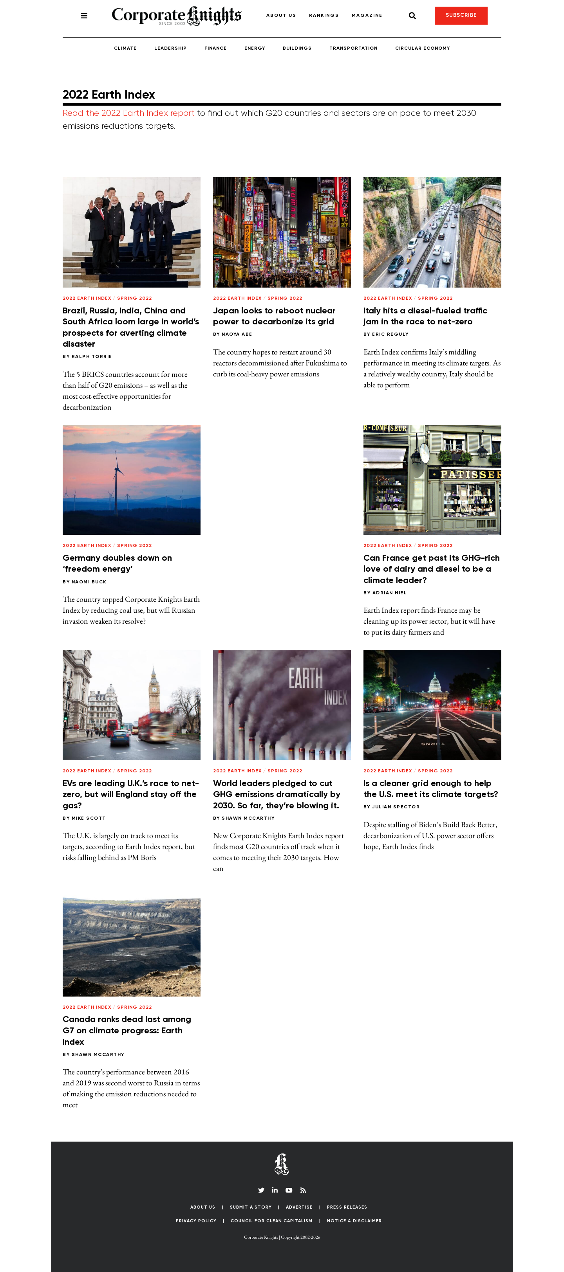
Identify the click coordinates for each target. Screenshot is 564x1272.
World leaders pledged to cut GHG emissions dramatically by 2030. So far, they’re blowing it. (276, 794)
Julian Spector (396, 807)
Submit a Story (251, 1207)
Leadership (170, 48)
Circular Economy (422, 48)
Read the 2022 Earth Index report (129, 113)
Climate (125, 48)
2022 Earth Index (87, 298)
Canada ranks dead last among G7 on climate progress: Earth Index (127, 1030)
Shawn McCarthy (248, 818)
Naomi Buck (89, 582)
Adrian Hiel (389, 593)
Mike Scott (89, 818)
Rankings (324, 15)
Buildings (297, 48)
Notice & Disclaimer (354, 1221)
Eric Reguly (390, 334)
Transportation (353, 48)
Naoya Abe (237, 334)
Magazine (367, 15)
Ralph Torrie (92, 356)
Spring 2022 (134, 298)
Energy (254, 48)
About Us (281, 15)
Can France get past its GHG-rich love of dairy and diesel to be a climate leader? (431, 569)
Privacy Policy (196, 1221)
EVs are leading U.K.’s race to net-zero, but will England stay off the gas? (131, 794)
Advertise (299, 1207)
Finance (215, 48)
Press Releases (347, 1207)
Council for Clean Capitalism (272, 1221)
